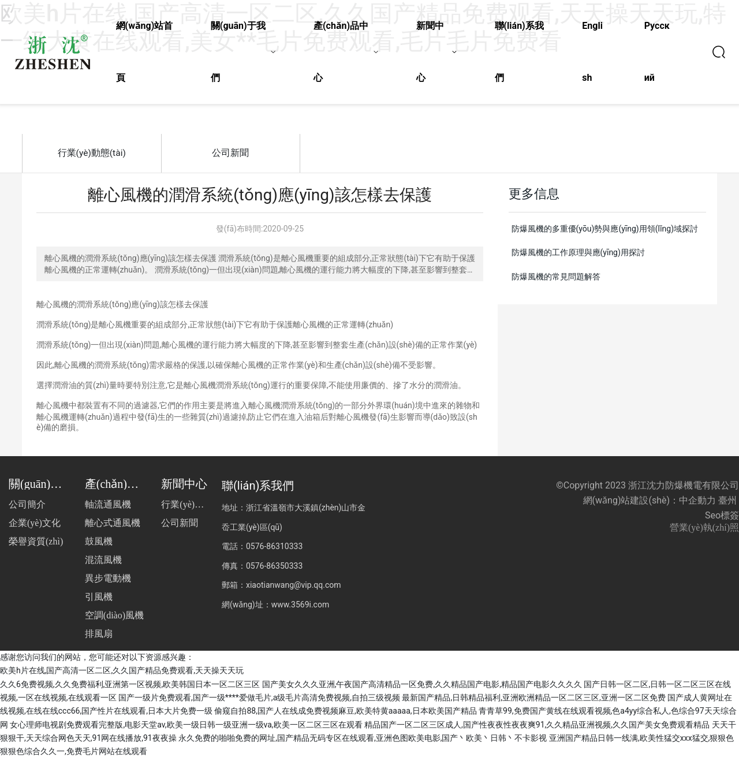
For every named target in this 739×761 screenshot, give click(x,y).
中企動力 (697, 503)
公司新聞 (230, 153)
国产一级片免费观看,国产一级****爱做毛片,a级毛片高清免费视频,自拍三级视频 (259, 700)
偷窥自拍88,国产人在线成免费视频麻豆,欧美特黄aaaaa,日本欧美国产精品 (345, 713)
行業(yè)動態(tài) (91, 153)
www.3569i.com (300, 606)
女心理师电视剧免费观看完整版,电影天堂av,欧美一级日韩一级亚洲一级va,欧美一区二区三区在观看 (186, 727)
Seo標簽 (722, 518)
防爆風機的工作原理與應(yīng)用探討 (578, 255)
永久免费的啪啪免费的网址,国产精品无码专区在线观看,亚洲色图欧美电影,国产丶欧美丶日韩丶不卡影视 (362, 740)
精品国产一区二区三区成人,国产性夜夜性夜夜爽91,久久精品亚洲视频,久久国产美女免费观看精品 (537, 727)
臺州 (727, 503)
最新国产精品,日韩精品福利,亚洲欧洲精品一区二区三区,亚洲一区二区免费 (533, 700)
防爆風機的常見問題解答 (556, 279)
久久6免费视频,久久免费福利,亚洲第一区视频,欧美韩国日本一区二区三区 (130, 686)
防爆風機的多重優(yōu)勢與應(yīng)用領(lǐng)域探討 (605, 231)
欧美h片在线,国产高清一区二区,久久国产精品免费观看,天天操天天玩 (122, 673)
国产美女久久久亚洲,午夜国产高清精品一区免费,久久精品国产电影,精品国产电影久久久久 (422, 686)
